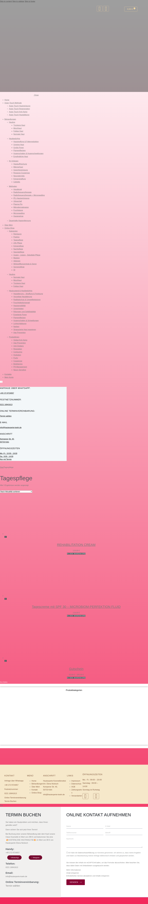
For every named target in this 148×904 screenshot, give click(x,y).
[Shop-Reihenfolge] (16, 491)
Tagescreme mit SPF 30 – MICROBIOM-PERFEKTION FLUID (76, 607)
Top (1, 812)
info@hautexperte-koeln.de (10, 427)
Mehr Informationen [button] (73, 877)
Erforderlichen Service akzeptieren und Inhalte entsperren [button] (87, 883)
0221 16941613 (6, 405)
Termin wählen (6, 416)
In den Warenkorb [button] (76, 554)
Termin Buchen (10, 801)
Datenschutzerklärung (85, 859)
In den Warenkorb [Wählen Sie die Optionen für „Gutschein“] (76, 678)
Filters (3, 682)
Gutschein (76, 669)
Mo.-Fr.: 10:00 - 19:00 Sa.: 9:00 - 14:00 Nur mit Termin (8, 456)
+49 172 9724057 (7, 393)
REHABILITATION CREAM (76, 545)
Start (2, 467)
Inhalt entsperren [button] (72, 880)
